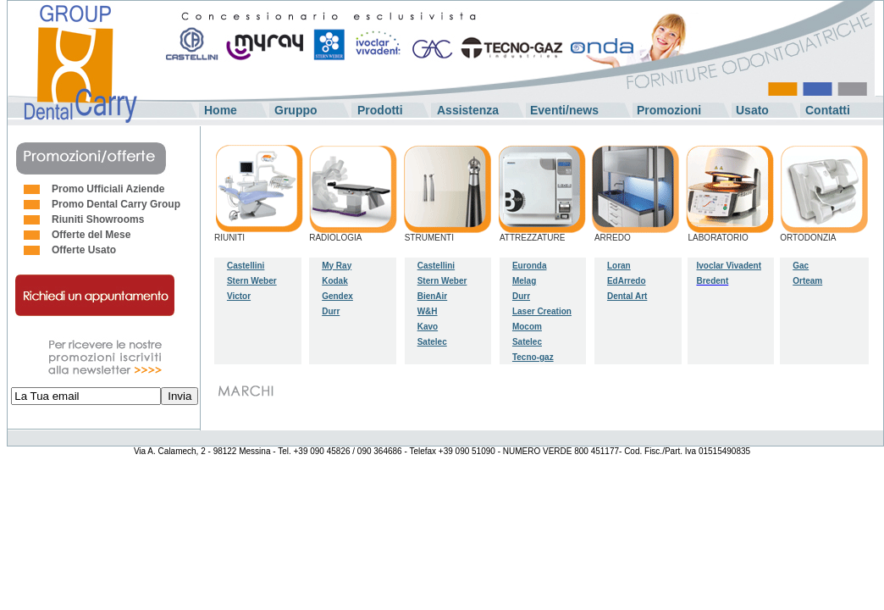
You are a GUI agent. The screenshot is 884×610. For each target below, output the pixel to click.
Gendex (337, 296)
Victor (239, 296)
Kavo (427, 326)
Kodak (335, 281)
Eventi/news (564, 110)
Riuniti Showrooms (98, 219)
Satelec (432, 342)
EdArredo (626, 281)
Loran (619, 265)
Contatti (827, 110)
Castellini (245, 265)
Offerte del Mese (91, 235)
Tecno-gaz (533, 357)
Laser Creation (542, 311)
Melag (524, 281)
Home (220, 110)
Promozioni (669, 110)
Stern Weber (252, 281)
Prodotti (380, 110)
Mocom (527, 326)
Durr (521, 296)
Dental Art (627, 296)
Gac (801, 265)
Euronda (529, 265)
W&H (427, 311)
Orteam (807, 281)
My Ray (336, 265)
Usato (752, 110)
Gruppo (296, 110)
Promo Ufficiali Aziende (108, 189)
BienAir (432, 296)
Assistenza (468, 110)
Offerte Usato (84, 250)
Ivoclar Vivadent (728, 265)
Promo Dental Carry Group (116, 204)
